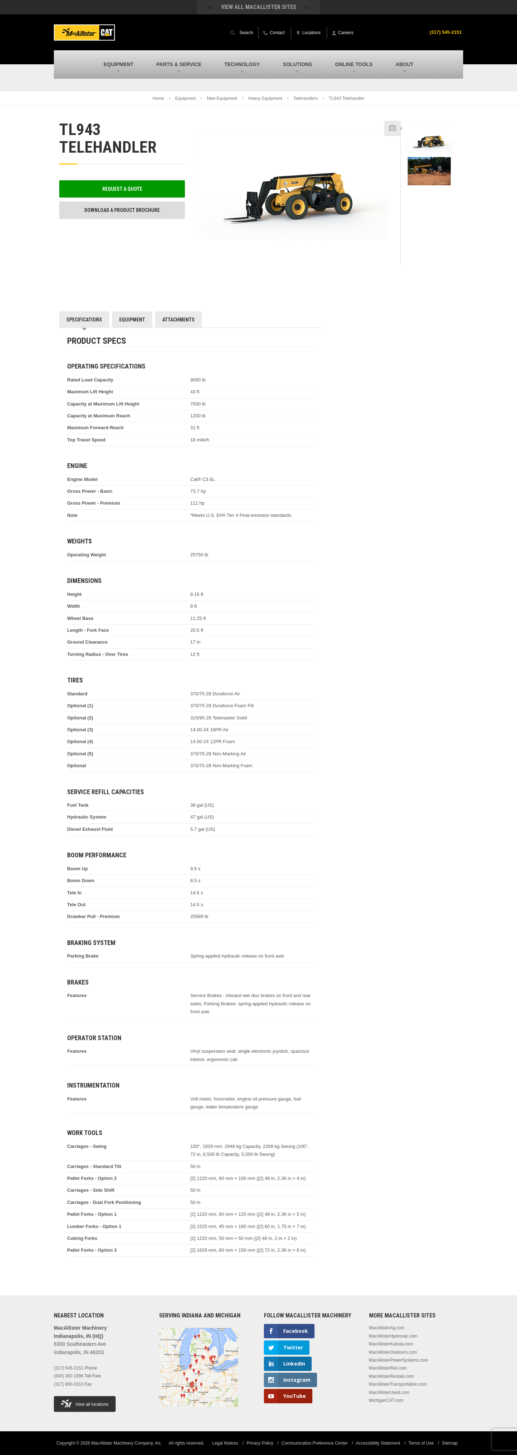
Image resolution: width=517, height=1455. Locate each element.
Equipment (185, 98)
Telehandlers (305, 98)
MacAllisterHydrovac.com (393, 1336)
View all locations (84, 1403)
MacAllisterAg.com (387, 1327)
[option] (429, 140)
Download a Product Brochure (122, 210)
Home (158, 98)
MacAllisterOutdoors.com (393, 1352)
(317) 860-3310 (68, 1384)
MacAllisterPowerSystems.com (398, 1360)
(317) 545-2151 (444, 32)
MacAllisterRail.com (388, 1368)
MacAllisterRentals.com (391, 1376)
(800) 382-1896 (68, 1375)
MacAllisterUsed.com (389, 1392)
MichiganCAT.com (386, 1400)
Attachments (178, 320)
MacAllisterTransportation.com (398, 1384)
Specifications (84, 320)
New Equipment (222, 98)
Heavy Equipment (265, 98)
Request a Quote (122, 189)
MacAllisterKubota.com (391, 1344)
